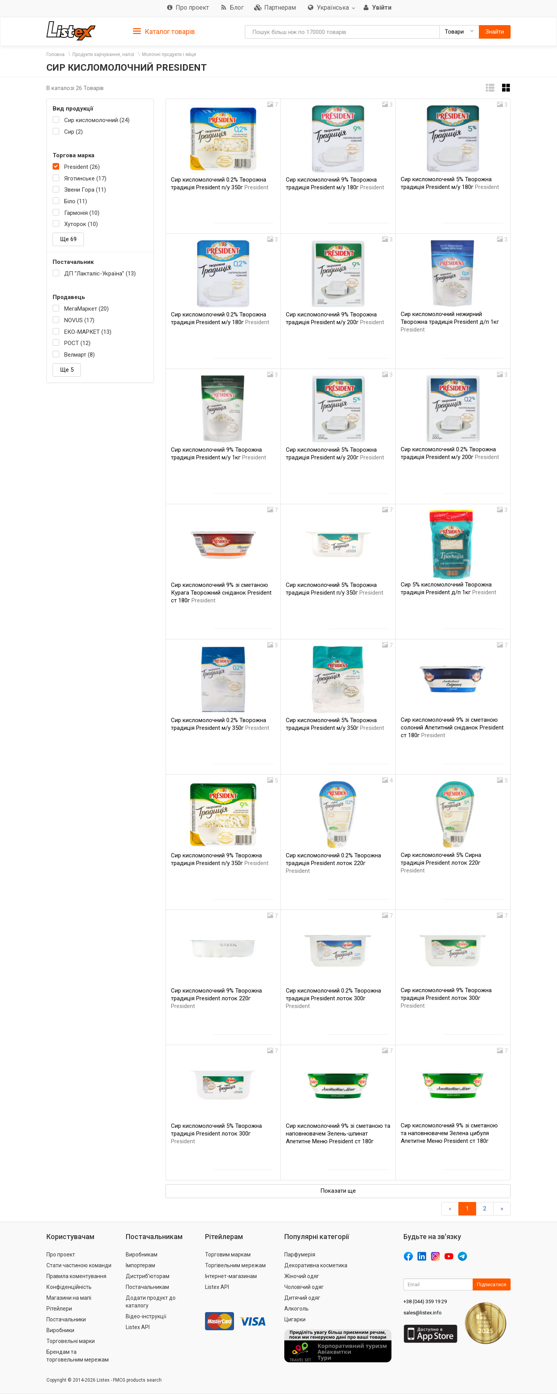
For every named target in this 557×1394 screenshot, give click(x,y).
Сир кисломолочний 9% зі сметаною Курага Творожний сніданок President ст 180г (221, 592)
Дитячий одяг (302, 1298)
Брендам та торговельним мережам (77, 1356)
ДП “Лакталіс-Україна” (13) (100, 273)
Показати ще (338, 1190)
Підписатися (491, 1284)
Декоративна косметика (315, 1265)
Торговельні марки (70, 1341)
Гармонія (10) (81, 212)
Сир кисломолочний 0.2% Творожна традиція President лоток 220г (333, 863)
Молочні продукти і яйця (169, 54)
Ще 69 (68, 239)
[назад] (450, 1209)
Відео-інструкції (146, 1316)
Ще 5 (66, 369)
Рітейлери (59, 1309)
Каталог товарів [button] (164, 32)
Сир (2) (73, 131)
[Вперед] (502, 1209)
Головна (55, 54)
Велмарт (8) (79, 354)
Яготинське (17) (85, 178)
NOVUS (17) (79, 320)
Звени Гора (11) (85, 189)
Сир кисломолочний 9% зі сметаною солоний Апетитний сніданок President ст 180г (452, 727)
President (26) (82, 166)
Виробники (60, 1330)
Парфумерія (299, 1254)
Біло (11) (75, 201)
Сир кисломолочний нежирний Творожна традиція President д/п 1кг (450, 322)
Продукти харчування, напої (103, 54)
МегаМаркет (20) (86, 308)
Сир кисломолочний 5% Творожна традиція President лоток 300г (216, 1133)
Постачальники (66, 1319)
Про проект (60, 1254)
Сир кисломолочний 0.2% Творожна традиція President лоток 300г (333, 998)
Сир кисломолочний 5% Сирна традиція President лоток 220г (441, 863)
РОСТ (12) (77, 343)
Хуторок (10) (81, 224)
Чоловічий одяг (304, 1287)
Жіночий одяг (301, 1276)
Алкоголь (296, 1309)
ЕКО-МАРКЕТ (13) (87, 331)
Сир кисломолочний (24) (97, 120)
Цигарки (295, 1319)
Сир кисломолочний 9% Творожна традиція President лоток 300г (446, 998)
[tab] (164, 31)
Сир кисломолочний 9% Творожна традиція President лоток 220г (216, 998)
